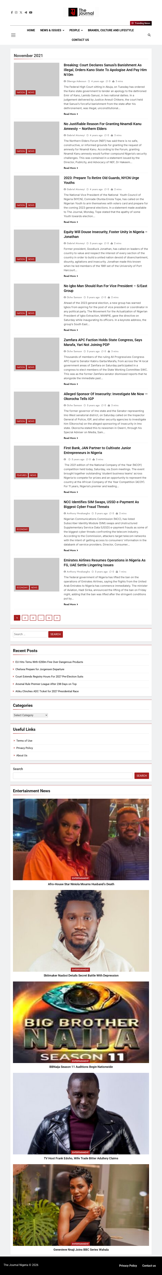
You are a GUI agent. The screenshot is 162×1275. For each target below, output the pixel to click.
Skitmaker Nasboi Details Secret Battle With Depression (81, 975)
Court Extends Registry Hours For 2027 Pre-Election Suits (49, 676)
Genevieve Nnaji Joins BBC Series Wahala (81, 1249)
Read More (71, 114)
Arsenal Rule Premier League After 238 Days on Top (46, 684)
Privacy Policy (24, 748)
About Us (21, 755)
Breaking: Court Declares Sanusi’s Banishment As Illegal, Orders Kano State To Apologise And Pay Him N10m (105, 70)
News (31, 92)
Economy (22, 529)
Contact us (80, 40)
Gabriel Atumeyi (76, 135)
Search (18, 769)
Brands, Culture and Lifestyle (111, 30)
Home (31, 30)
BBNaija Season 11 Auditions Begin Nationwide (81, 1067)
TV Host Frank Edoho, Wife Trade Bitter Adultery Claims (81, 1158)
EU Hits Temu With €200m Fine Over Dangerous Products (49, 662)
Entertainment (80, 878)
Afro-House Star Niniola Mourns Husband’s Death (81, 884)
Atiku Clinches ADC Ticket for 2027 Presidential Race (47, 691)
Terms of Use (24, 740)
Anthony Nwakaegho (78, 513)
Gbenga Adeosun (76, 81)
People (74, 30)
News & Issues (50, 30)
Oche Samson (74, 297)
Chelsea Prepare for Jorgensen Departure (39, 669)
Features (22, 475)
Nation (21, 92)
